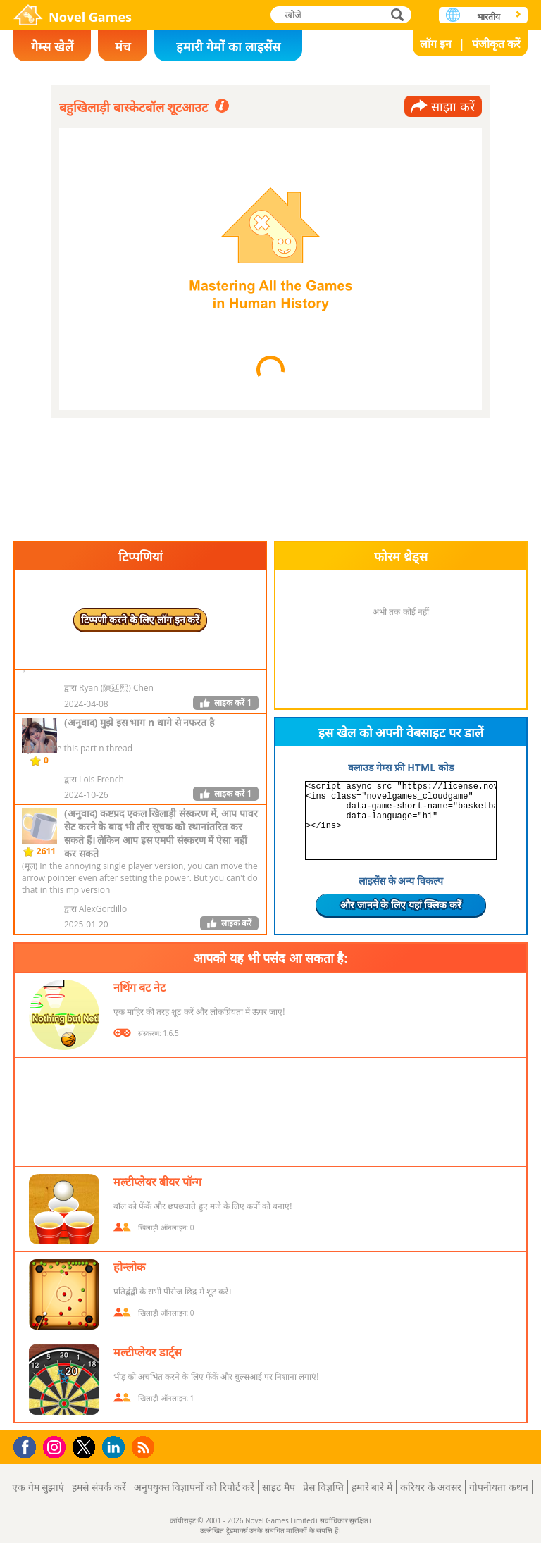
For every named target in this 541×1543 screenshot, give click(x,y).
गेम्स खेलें (52, 46)
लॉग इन (436, 43)
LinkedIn (116, 1448)
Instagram (56, 1446)
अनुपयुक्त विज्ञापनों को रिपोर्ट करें (194, 1487)
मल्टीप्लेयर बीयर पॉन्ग (157, 1181)
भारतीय (488, 17)
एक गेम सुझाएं (38, 1487)
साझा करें (453, 106)
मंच (122, 46)
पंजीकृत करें (496, 43)
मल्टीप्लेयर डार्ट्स (147, 1352)
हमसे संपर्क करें (98, 1487)
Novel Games (90, 16)
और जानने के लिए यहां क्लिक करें (400, 904)
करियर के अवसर (430, 1487)
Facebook (28, 1445)
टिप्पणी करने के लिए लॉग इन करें (140, 619)
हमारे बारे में (372, 1487)
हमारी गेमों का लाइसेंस (228, 46)
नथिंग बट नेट (139, 987)
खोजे (398, 14)
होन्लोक (129, 1267)
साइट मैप (278, 1487)
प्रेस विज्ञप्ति (323, 1487)
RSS (144, 1447)
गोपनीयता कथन (498, 1487)
